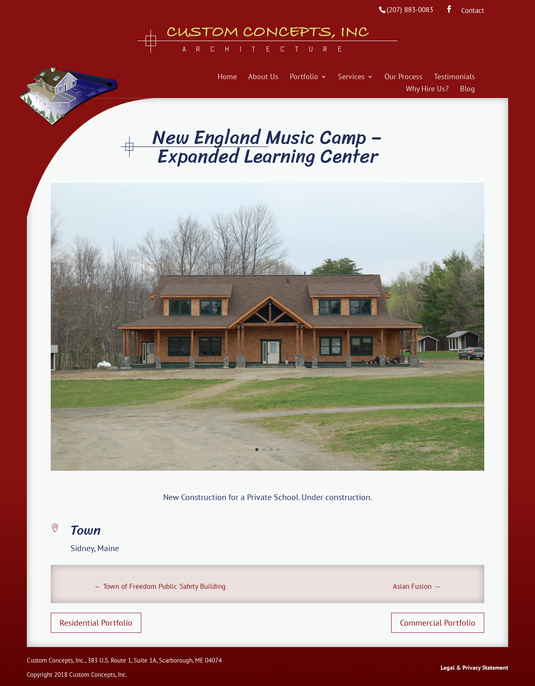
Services (351, 77)
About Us (263, 77)
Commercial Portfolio (437, 622)
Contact (472, 11)
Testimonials (454, 77)
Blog (467, 89)
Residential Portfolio (96, 622)
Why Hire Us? (427, 89)
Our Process (403, 77)
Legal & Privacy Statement (474, 667)
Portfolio (304, 77)
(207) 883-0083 (410, 9)
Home (227, 77)
